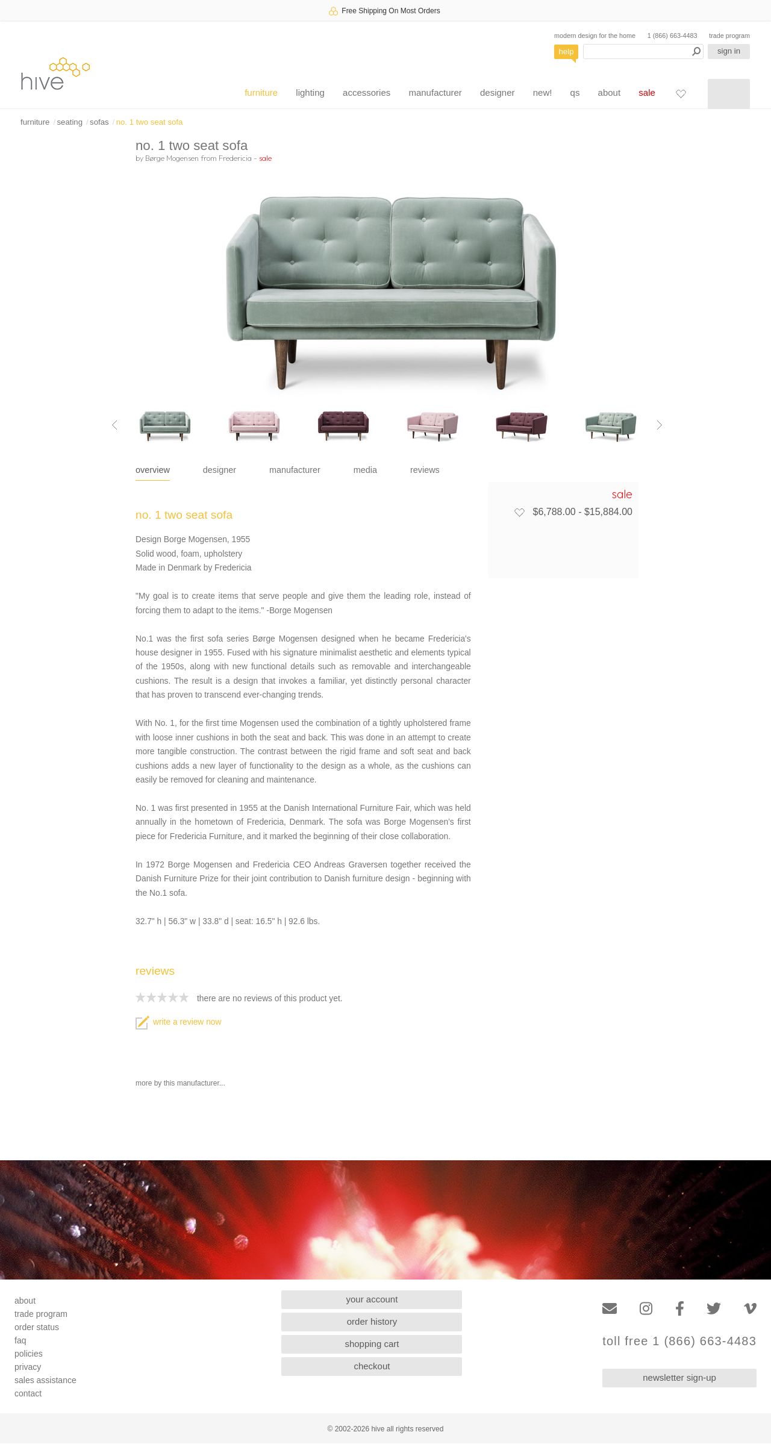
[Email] (609, 1309)
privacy (27, 1367)
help (566, 51)
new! (542, 92)
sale (646, 92)
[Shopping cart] (729, 94)
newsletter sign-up (679, 1377)
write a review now (178, 1022)
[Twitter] (714, 1309)
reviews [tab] (425, 470)
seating (70, 122)
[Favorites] (680, 93)
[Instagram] (646, 1309)
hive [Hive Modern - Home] (55, 73)
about (609, 92)
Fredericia (235, 158)
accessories (366, 92)
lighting (310, 92)
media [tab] (365, 470)
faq (20, 1340)
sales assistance (45, 1380)
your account (372, 1299)
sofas (99, 122)
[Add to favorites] (519, 512)
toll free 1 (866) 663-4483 (679, 1341)
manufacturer (434, 92)
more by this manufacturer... (180, 1083)
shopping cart (372, 1344)
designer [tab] (219, 470)
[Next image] (660, 425)
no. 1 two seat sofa (149, 122)
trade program (729, 35)
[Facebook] (679, 1309)
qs (575, 92)
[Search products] (643, 51)
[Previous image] (114, 425)
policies (28, 1353)
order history (372, 1321)
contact (28, 1393)
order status (36, 1327)
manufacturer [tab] (294, 470)
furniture (261, 92)
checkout (372, 1366)
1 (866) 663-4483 (673, 35)
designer (497, 92)
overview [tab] (153, 470)
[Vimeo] (750, 1309)
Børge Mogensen (172, 158)
